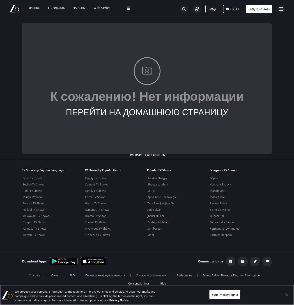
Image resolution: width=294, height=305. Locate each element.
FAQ (72, 275)
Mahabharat (217, 191)
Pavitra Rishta (218, 203)
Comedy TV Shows (96, 185)
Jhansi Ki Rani (155, 216)
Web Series (98, 8)
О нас (55, 275)
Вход (212, 9)
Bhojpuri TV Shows (34, 222)
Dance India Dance (222, 222)
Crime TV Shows (95, 197)
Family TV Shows (95, 191)
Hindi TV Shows (32, 191)
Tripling (214, 178)
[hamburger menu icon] (281, 9)
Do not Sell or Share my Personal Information (231, 275)
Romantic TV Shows (97, 210)
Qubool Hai (217, 216)
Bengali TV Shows (34, 203)
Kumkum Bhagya (220, 185)
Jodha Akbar (217, 197)
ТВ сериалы (53, 8)
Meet (150, 235)
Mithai (151, 191)
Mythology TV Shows (98, 229)
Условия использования (151, 275)
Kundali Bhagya (157, 178)
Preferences (184, 275)
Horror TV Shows (95, 203)
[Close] (287, 295)
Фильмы (76, 8)
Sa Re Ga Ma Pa (220, 210)
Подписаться (259, 9)
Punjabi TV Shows (33, 210)
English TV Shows (33, 185)
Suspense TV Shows (97, 235)
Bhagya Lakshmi (157, 185)
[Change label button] (197, 9)
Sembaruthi (154, 229)
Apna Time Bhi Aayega (161, 197)
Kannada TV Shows (34, 229)
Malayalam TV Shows (36, 216)
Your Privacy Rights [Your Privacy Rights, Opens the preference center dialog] (225, 294)
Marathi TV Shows (34, 235)
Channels (35, 275)
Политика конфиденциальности (105, 275)
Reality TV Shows (95, 178)
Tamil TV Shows (32, 178)
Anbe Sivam (154, 210)
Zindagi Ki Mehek (158, 222)
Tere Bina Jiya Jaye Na (161, 203)
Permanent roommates (224, 229)
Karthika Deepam (221, 235)
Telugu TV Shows (33, 197)
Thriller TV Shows (96, 222)
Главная (30, 8)
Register (232, 9)
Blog (163, 284)
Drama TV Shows (95, 216)
